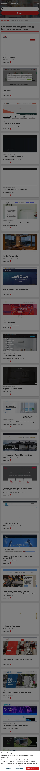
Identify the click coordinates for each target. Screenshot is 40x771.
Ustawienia (8, 768)
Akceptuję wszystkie (32, 768)
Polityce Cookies (24, 765)
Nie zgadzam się (19, 768)
